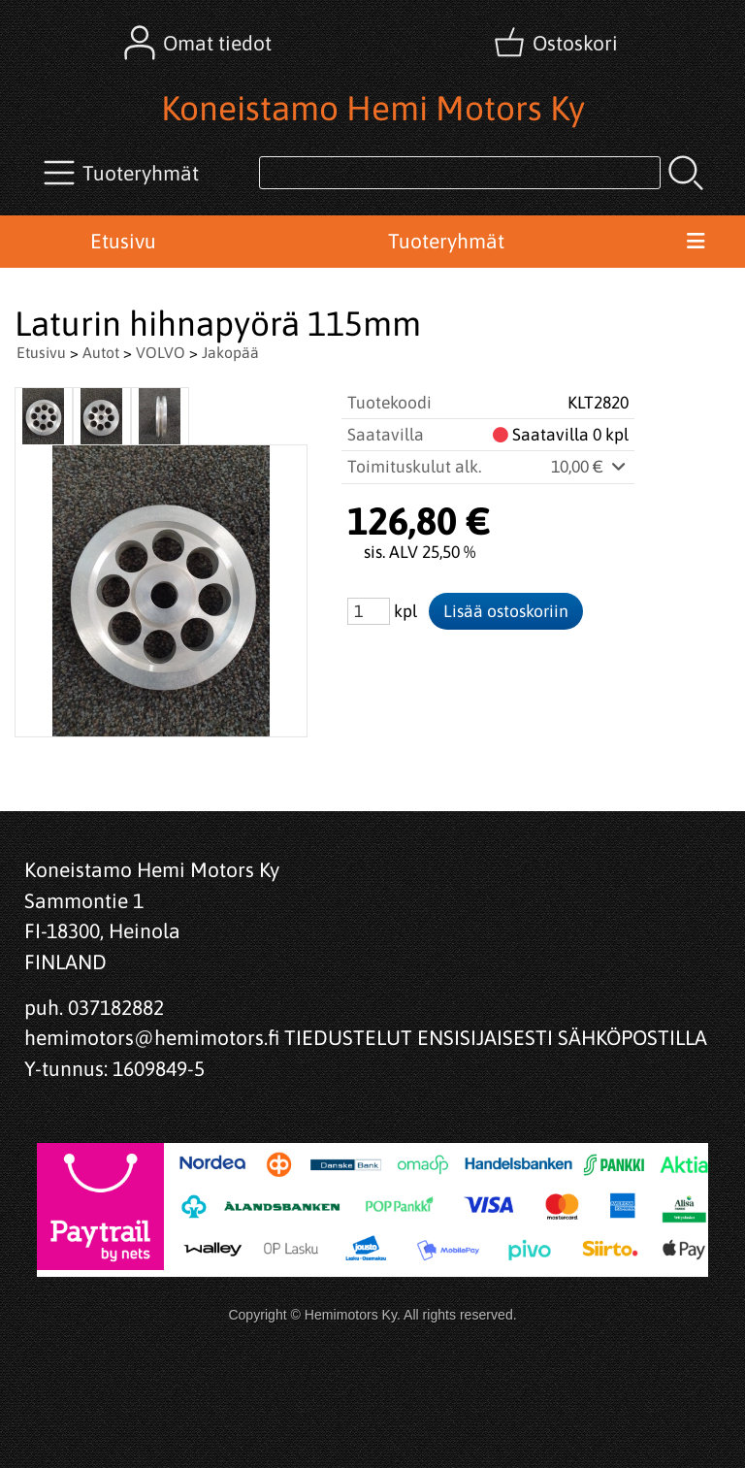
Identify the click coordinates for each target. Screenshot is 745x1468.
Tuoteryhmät (446, 240)
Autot (100, 352)
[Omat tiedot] (199, 42)
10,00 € (590, 466)
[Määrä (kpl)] (368, 611)
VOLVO (160, 352)
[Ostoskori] (558, 42)
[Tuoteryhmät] (123, 172)
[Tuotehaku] (460, 172)
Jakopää (230, 352)
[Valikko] (695, 241)
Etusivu (123, 240)
